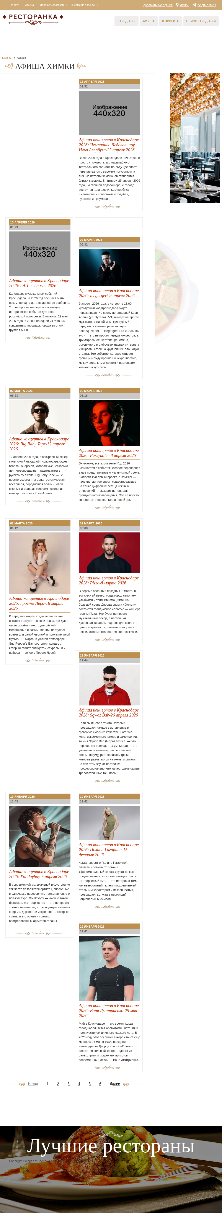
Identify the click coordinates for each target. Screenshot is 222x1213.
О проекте (170, 21)
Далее (115, 1084)
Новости (14, 4)
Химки (182, 4)
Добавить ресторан (52, 4)
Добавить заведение (158, 5)
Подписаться (204, 4)
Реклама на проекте (82, 4)
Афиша (29, 4)
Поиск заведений (201, 21)
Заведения (126, 21)
